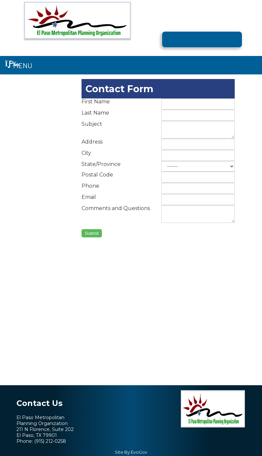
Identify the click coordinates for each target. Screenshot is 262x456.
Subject (92, 124)
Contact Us (39, 403)
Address (92, 142)
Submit (91, 233)
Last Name (95, 113)
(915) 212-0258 (50, 441)
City (86, 153)
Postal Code (97, 175)
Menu (18, 65)
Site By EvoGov (131, 452)
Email (89, 197)
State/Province (101, 164)
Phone (90, 186)
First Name (96, 101)
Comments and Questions (116, 208)
